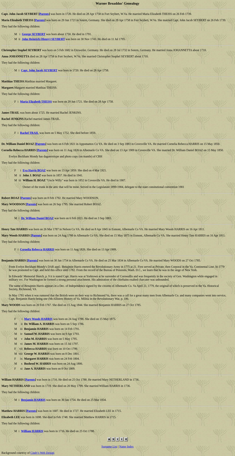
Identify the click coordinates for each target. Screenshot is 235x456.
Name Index (126, 446)
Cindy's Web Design (42, 452)
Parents (44, 13)
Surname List (109, 446)
